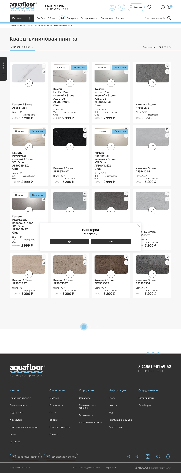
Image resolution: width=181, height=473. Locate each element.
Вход (163, 7)
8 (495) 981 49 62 (55, 6)
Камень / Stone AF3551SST (146, 233)
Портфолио (107, 18)
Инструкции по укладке (120, 420)
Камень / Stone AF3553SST (63, 282)
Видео (112, 412)
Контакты (120, 18)
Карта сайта (111, 468)
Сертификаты (86, 415)
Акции (13, 434)
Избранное (149, 7)
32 (165, 47)
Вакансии (54, 420)
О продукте (86, 390)
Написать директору (59, 427)
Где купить (72, 18)
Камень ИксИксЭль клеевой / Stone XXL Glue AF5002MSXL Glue (105, 97)
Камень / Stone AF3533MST (63, 170)
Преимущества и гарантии (87, 406)
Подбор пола (16, 412)
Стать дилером (146, 398)
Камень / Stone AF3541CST (146, 170)
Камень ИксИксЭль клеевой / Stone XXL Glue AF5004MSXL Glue (105, 160)
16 (160, 47)
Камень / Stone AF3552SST (22, 282)
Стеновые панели (18, 405)
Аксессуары (16, 420)
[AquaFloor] (23, 7)
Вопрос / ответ (116, 427)
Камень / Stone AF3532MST (146, 106)
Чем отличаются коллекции (24, 427)
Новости (113, 405)
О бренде (52, 18)
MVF (62, 18)
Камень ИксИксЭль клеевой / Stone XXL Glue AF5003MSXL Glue (22, 160)
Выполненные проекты (90, 422)
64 (170, 47)
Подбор (41, 18)
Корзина (170, 6)
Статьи (112, 398)
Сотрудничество (89, 18)
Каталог (15, 390)
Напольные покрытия (20, 398)
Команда (53, 412)
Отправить (169, 18)
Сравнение (156, 7)
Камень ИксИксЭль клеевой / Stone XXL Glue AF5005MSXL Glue (22, 224)
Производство (56, 405)
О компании (57, 390)
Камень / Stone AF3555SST (146, 282)
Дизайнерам (144, 405)
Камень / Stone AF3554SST (104, 282)
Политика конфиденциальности (86, 468)
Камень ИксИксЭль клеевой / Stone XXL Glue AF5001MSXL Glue (63, 97)
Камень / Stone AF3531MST (22, 106)
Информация (117, 390)
